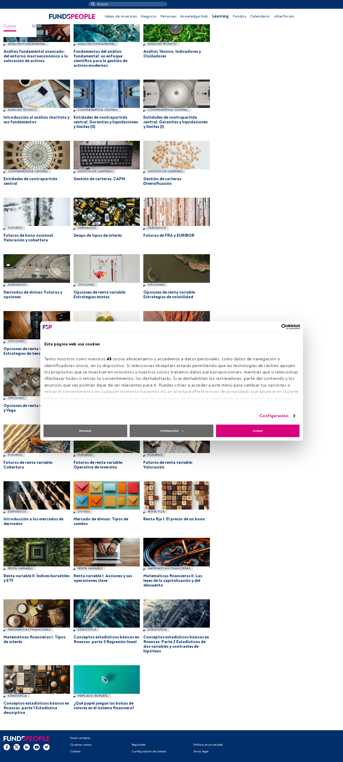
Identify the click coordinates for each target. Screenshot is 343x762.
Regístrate (138, 745)
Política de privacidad (208, 745)
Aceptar (258, 430)
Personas (168, 16)
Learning (220, 16)
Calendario (260, 16)
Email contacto (80, 738)
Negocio (148, 16)
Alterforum (284, 16)
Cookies (75, 751)
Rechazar (85, 430)
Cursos (10, 26)
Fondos (239, 16)
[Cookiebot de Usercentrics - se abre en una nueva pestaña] (274, 327)
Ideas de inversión (121, 16)
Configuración (274, 415)
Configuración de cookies (149, 751)
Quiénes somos (81, 745)
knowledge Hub (194, 16)
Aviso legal (201, 751)
